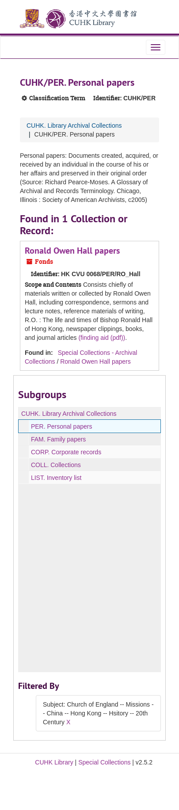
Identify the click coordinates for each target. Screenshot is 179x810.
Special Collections (104, 762)
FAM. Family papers (58, 439)
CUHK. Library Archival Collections (74, 125)
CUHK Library (54, 762)
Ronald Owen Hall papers (72, 250)
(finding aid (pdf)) (101, 337)
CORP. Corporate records (66, 452)
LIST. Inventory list (56, 477)
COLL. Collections (56, 464)
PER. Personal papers (61, 426)
